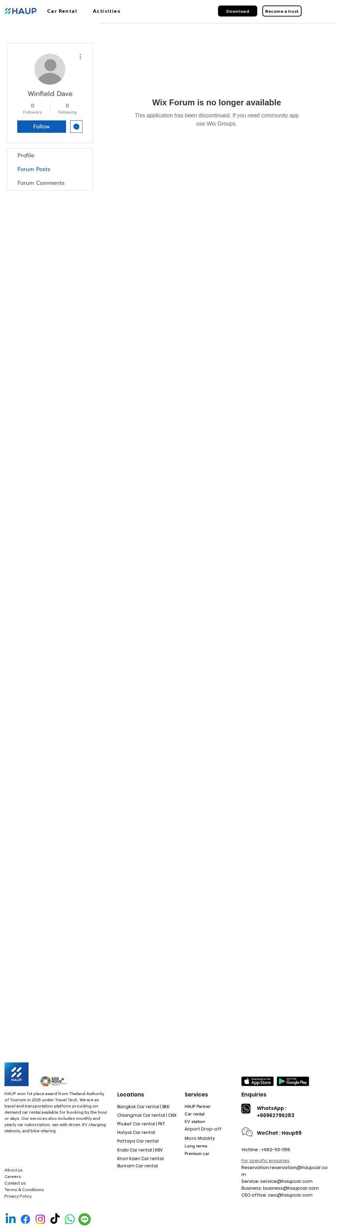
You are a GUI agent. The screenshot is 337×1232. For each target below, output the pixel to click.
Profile (26, 155)
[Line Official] (84, 1219)
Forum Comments (41, 183)
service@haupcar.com (286, 1181)
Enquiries (254, 1094)
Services (196, 1094)
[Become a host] (282, 11)
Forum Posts (34, 169)
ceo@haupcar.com (290, 1195)
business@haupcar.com (291, 1188)
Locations (130, 1094)
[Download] (237, 11)
